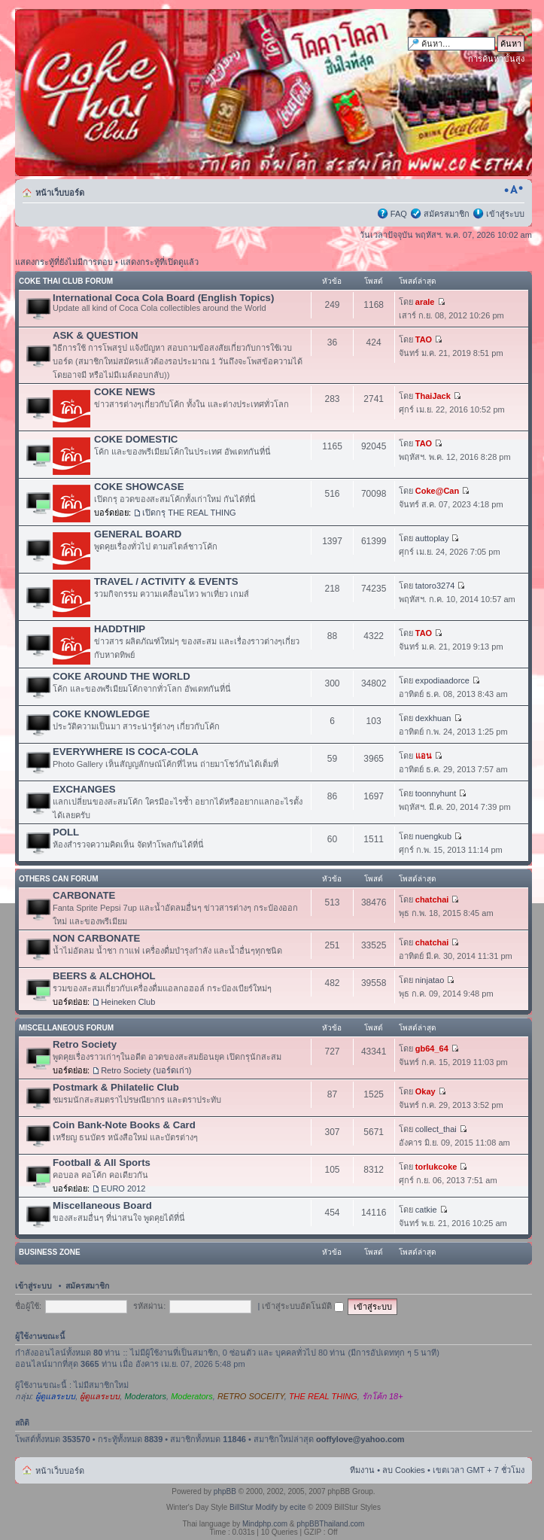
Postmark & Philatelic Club (116, 1087)
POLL (66, 832)
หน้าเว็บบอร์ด (59, 192)
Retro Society (85, 1044)
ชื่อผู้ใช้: (28, 1305)
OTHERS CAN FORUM (59, 879)
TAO (423, 339)
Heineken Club (128, 1001)
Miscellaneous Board (102, 1205)
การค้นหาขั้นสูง (496, 58)
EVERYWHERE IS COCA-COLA (126, 751)
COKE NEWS (124, 391)
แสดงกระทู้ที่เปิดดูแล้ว (159, 261)
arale (425, 301)
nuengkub (433, 836)
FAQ (399, 213)
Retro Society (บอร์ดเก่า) (146, 1070)
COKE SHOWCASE (139, 486)
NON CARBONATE (96, 938)
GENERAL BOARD (137, 534)
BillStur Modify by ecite (267, 1507)
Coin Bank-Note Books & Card (124, 1125)
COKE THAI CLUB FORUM (66, 281)
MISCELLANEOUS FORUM (66, 1028)
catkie (426, 1209)
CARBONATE (84, 895)
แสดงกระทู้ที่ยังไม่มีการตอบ (64, 261)
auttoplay (432, 538)
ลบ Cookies (403, 1470)
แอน (423, 755)
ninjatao (430, 980)
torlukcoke (436, 1166)
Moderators (145, 1396)
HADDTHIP (119, 629)
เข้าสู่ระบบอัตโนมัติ (303, 1305)
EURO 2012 (123, 1188)
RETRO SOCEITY (250, 1396)
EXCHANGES (84, 789)
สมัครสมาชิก (447, 213)
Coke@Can (437, 490)
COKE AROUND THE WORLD (121, 676)
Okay (425, 1091)
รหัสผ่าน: (149, 1305)
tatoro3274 (435, 585)
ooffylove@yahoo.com (360, 1439)
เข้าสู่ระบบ (505, 213)
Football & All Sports (101, 1162)
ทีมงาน (362, 1470)
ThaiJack (433, 395)
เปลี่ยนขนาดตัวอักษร (513, 189)
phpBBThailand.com (330, 1524)
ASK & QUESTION (95, 335)
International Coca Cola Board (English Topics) (163, 297)
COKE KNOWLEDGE (101, 714)
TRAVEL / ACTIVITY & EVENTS (166, 581)
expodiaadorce (442, 680)
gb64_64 (431, 1048)
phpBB (225, 1491)
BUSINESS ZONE (50, 1252)
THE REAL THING (323, 1396)
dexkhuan (433, 718)
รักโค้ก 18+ (382, 1396)
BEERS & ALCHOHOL (104, 976)
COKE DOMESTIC (136, 439)
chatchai (432, 899)
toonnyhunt (435, 793)
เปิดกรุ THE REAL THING (189, 512)
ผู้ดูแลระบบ (55, 1396)
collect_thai (436, 1129)
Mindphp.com (264, 1524)
